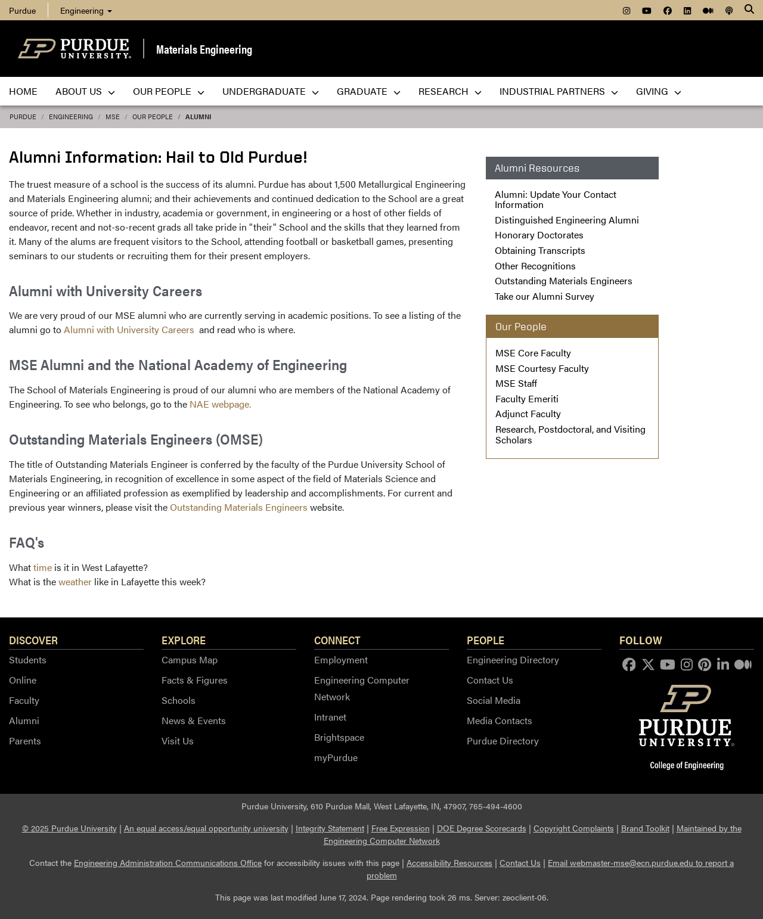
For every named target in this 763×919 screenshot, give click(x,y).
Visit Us (178, 740)
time (42, 567)
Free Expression (400, 828)
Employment (341, 659)
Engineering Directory (513, 659)
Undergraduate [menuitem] (270, 91)
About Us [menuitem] (85, 91)
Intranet (330, 717)
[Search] (749, 10)
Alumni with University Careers (130, 329)
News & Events (194, 720)
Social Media (493, 700)
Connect (337, 639)
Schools (179, 700)
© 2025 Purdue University (69, 828)
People (485, 639)
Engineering (86, 10)
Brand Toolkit (645, 828)
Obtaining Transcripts (540, 250)
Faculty (24, 700)
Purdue (23, 116)
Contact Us (490, 680)
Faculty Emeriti (527, 398)
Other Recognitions (535, 265)
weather (75, 581)
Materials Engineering (204, 48)
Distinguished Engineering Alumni (567, 219)
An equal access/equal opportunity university (206, 828)
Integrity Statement (330, 828)
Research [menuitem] (450, 91)
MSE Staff (516, 383)
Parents (25, 740)
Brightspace (339, 737)
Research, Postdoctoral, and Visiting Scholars (570, 434)
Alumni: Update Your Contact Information (555, 199)
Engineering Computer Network (362, 688)
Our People (152, 116)
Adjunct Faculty (528, 413)
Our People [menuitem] (168, 91)
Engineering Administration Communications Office (168, 862)
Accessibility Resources (449, 862)
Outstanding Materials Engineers (239, 507)
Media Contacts (499, 720)
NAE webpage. (220, 404)
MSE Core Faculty (533, 352)
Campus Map (190, 659)
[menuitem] (626, 10)
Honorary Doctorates (539, 234)
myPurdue (336, 757)
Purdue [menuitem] (22, 10)
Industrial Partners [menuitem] (559, 91)
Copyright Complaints (574, 828)
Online (22, 680)
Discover (33, 639)
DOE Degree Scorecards (481, 828)
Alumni (198, 116)
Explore (184, 639)
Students (27, 659)
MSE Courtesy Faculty (542, 368)
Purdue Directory (503, 740)
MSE (113, 116)
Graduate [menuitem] (369, 91)
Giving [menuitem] (658, 91)
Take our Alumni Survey (544, 296)
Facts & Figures (195, 680)
